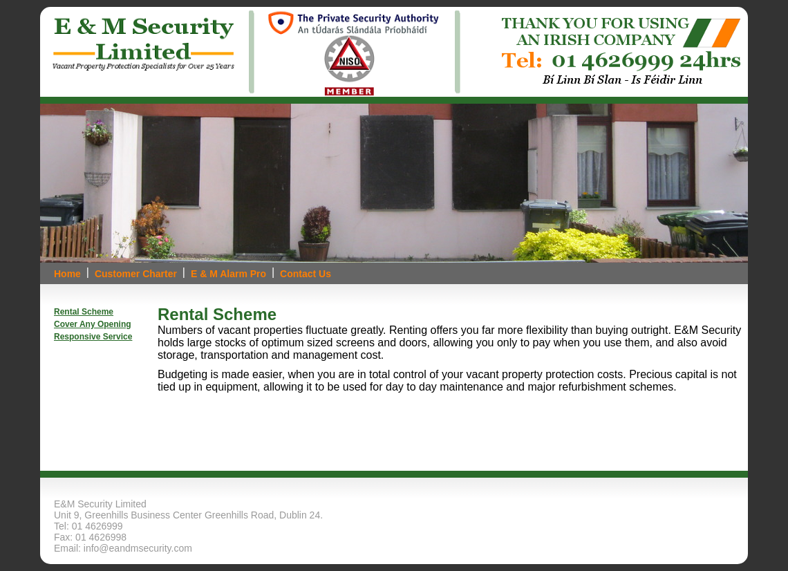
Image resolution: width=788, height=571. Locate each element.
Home (67, 273)
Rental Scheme (83, 312)
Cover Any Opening (92, 324)
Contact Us (305, 273)
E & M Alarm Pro (228, 273)
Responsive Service (93, 336)
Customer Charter (136, 273)
